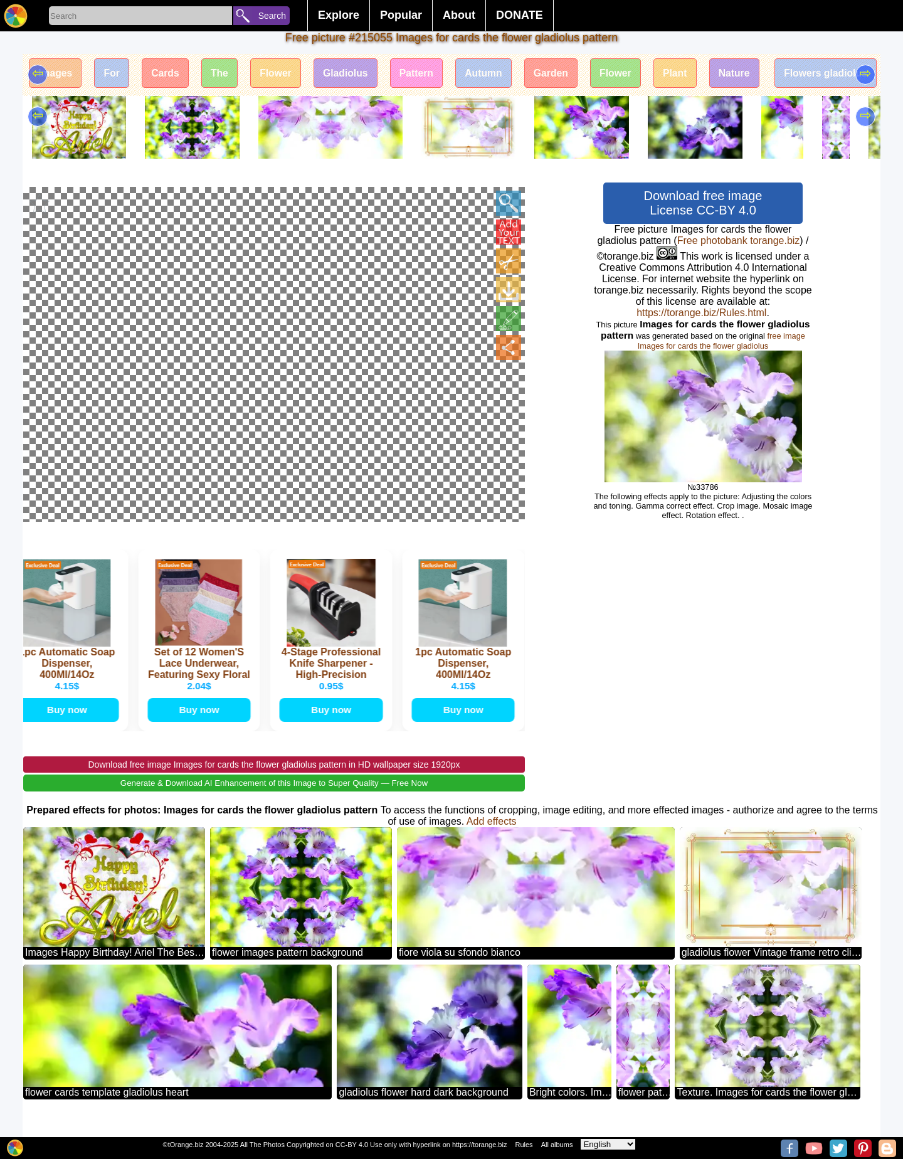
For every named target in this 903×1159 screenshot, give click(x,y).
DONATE (519, 15)
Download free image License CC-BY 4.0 (703, 203)
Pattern (426, 73)
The (224, 73)
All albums (557, 1144)
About (459, 15)
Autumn (495, 73)
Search (272, 16)
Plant (692, 73)
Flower (283, 73)
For (114, 73)
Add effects (492, 833)
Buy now (68, 721)
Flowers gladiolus (847, 73)
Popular (401, 15)
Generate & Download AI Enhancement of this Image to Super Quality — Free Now (274, 795)
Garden (565, 73)
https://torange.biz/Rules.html (701, 312)
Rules (523, 1144)
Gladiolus (354, 73)
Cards (169, 73)
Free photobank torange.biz (738, 240)
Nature (753, 73)
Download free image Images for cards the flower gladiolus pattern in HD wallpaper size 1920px (274, 776)
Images (56, 73)
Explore (338, 15)
